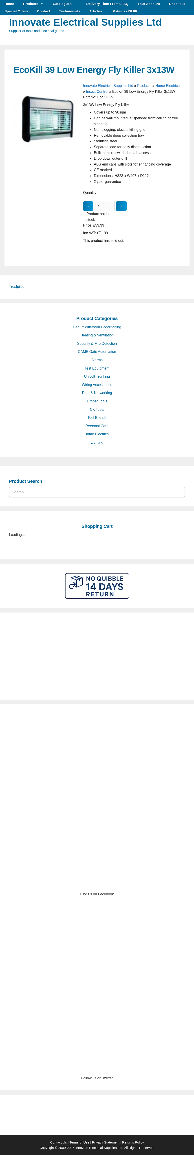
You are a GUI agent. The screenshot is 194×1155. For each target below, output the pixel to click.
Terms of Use (79, 1142)
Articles (95, 11)
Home (9, 4)
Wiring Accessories (97, 385)
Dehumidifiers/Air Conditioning (97, 327)
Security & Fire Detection (97, 343)
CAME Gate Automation (97, 352)
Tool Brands (97, 418)
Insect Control (97, 91)
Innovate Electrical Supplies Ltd (85, 22)
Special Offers (16, 11)
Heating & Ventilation (97, 335)
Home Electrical (168, 86)
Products (35, 3)
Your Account (149, 4)
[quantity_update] (104, 206)
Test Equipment (97, 368)
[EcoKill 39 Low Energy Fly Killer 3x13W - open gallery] (47, 153)
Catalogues (67, 3)
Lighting (97, 442)
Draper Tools (97, 401)
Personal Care (97, 426)
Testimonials (69, 11)
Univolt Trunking (97, 376)
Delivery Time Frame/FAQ (107, 4)
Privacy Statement (105, 1142)
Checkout (177, 4)
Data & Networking (97, 393)
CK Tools (97, 409)
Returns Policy (133, 1142)
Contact (43, 11)
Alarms (97, 360)
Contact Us (58, 1142)
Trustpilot (16, 286)
